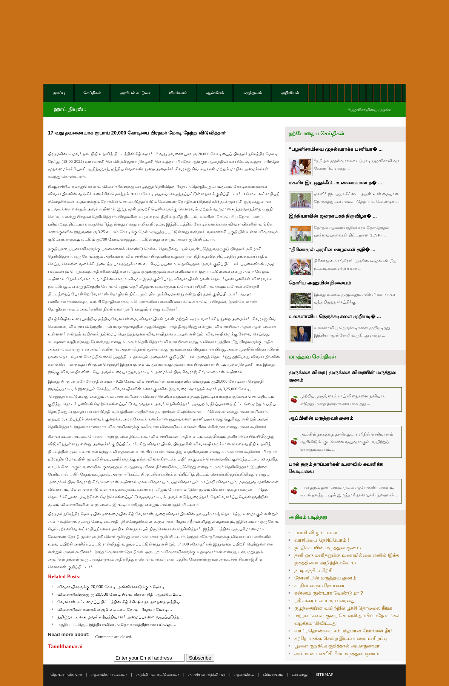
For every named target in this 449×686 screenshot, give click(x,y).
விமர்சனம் (273, 674)
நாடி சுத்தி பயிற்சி (313, 570)
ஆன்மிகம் (244, 674)
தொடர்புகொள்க (66, 674)
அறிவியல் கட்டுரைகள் (157, 674)
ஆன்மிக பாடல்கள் (109, 674)
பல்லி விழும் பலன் (315, 532)
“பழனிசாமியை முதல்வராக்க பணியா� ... (336, 149)
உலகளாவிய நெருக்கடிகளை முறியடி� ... (335, 316)
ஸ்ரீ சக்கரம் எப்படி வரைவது (324, 600)
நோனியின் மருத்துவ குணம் (325, 578)
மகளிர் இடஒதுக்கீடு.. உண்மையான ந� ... (335, 182)
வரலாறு (300, 674)
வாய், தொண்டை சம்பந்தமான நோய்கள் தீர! (343, 630)
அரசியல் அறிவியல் (207, 674)
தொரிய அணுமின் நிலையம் (320, 283)
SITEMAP (324, 674)
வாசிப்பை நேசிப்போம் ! (321, 540)
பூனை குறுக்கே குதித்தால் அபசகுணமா (337, 646)
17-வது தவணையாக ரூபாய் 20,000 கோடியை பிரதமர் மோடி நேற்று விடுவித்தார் (137, 133)
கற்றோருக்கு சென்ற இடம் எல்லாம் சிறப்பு (340, 638)
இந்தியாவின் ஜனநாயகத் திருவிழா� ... (333, 216)
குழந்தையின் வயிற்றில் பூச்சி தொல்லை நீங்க (343, 608)
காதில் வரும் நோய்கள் (319, 585)
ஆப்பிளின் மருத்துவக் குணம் (321, 418)
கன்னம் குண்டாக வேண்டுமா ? (328, 593)
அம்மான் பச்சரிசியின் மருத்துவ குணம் (336, 653)
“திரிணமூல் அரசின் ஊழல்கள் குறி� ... (332, 249)
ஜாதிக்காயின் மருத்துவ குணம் (327, 547)
